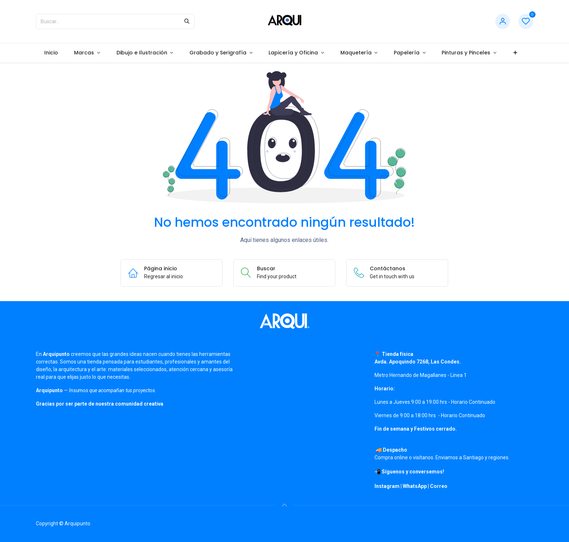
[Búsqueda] (187, 21)
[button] (284, 505)
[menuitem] (51, 52)
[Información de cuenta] (502, 21)
